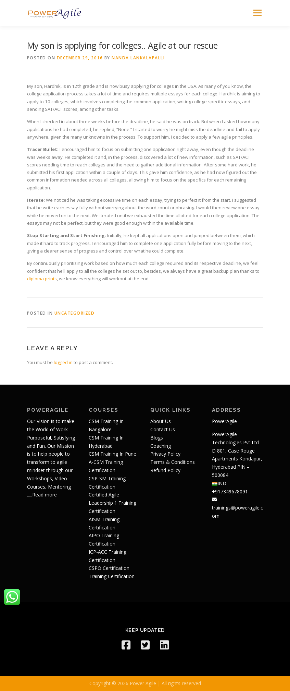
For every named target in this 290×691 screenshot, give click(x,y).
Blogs (156, 437)
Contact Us (162, 429)
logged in (63, 362)
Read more (44, 494)
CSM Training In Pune (112, 453)
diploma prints (42, 279)
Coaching (160, 446)
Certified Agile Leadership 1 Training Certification (112, 502)
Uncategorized (74, 313)
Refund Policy (165, 470)
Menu (257, 13)
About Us (160, 421)
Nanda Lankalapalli (138, 58)
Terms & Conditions (172, 462)
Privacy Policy (165, 453)
